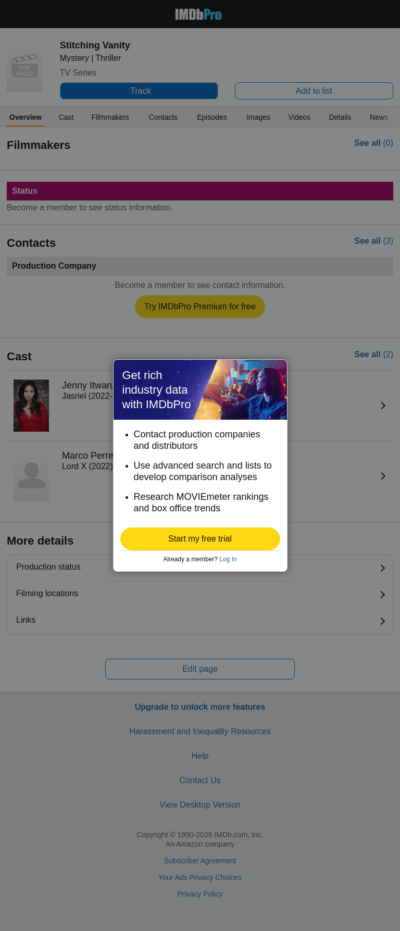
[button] (200, 539)
